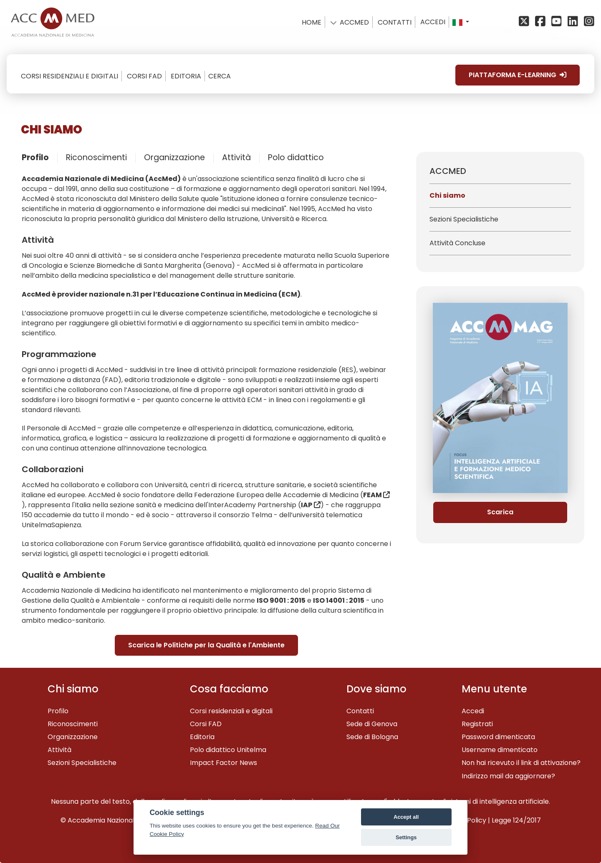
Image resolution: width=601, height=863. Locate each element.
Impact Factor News (223, 762)
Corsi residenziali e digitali (231, 711)
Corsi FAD (206, 724)
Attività (236, 157)
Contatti (360, 711)
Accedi (432, 22)
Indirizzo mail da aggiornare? (508, 776)
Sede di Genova (371, 724)
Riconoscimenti (96, 157)
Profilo (35, 157)
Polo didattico (296, 157)
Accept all (406, 817)
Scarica (500, 512)
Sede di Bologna (372, 737)
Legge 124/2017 (516, 820)
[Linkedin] (574, 22)
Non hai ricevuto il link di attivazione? (521, 762)
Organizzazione (174, 157)
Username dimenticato (500, 750)
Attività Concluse (457, 243)
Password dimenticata (498, 737)
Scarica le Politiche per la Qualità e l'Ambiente (206, 645)
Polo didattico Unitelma (228, 750)
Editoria (202, 737)
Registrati (477, 724)
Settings (406, 837)
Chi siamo (447, 195)
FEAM (376, 495)
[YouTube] (558, 22)
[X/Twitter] (526, 22)
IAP (306, 505)
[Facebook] (541, 22)
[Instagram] (588, 22)
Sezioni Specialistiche (463, 219)
